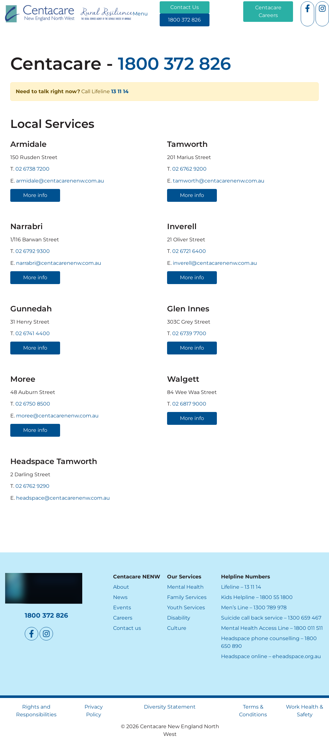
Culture (176, 628)
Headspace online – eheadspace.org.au (271, 656)
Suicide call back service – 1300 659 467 (271, 618)
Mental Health (185, 587)
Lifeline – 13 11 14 (241, 587)
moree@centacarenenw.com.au (57, 416)
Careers (122, 618)
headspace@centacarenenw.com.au (63, 498)
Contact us (127, 628)
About (121, 587)
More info (22, 193)
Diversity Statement (170, 707)
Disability (178, 618)
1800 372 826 (176, 17)
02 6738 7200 (32, 169)
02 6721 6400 (189, 251)
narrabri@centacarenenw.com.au (58, 263)
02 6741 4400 (32, 333)
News (120, 597)
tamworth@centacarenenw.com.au (218, 181)
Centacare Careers (266, 5)
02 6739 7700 (189, 333)
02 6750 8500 (32, 404)
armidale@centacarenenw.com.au (60, 181)
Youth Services (186, 607)
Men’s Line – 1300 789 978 (254, 607)
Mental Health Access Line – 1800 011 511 (272, 628)
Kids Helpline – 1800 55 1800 (257, 597)
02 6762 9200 (189, 169)
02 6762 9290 (32, 486)
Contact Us (174, 5)
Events (122, 607)
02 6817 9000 (189, 404)
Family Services (187, 597)
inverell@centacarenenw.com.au (215, 263)
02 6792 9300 (32, 251)
